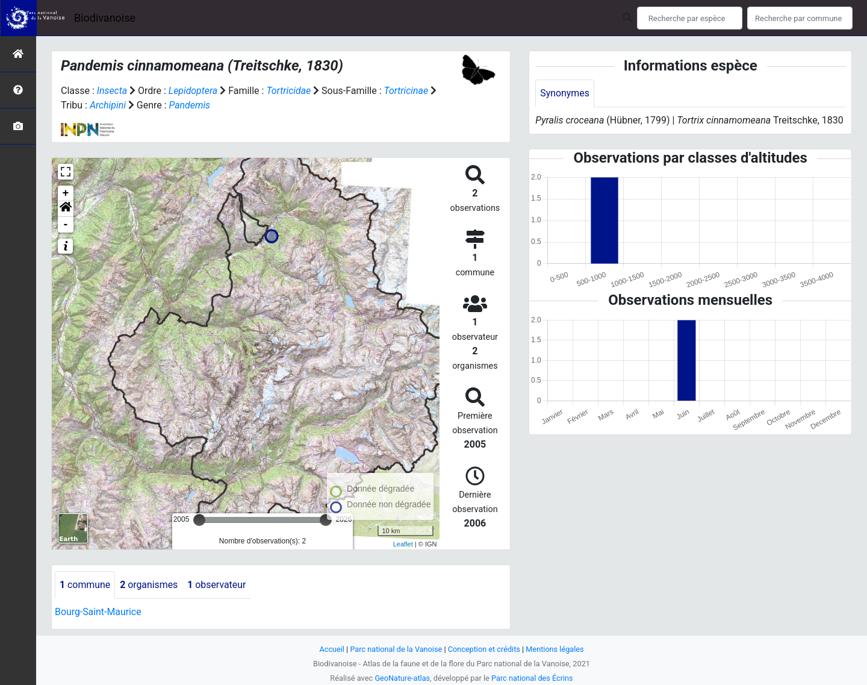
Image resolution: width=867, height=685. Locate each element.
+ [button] (66, 193)
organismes (149, 584)
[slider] (199, 520)
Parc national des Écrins (532, 678)
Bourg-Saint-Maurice (98, 612)
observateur (217, 584)
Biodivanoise (104, 17)
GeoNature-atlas (402, 678)
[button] (65, 209)
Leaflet (403, 544)
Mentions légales (555, 649)
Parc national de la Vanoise (395, 649)
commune (85, 584)
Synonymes (564, 93)
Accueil (331, 649)
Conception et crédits (484, 649)
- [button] (66, 224)
